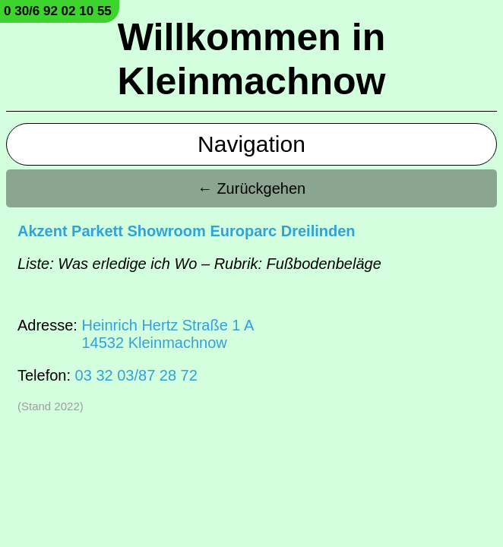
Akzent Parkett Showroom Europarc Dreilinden (186, 231)
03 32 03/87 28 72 (136, 375)
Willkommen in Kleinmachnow (252, 59)
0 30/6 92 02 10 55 (58, 11)
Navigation (251, 144)
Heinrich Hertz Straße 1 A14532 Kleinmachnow (167, 334)
